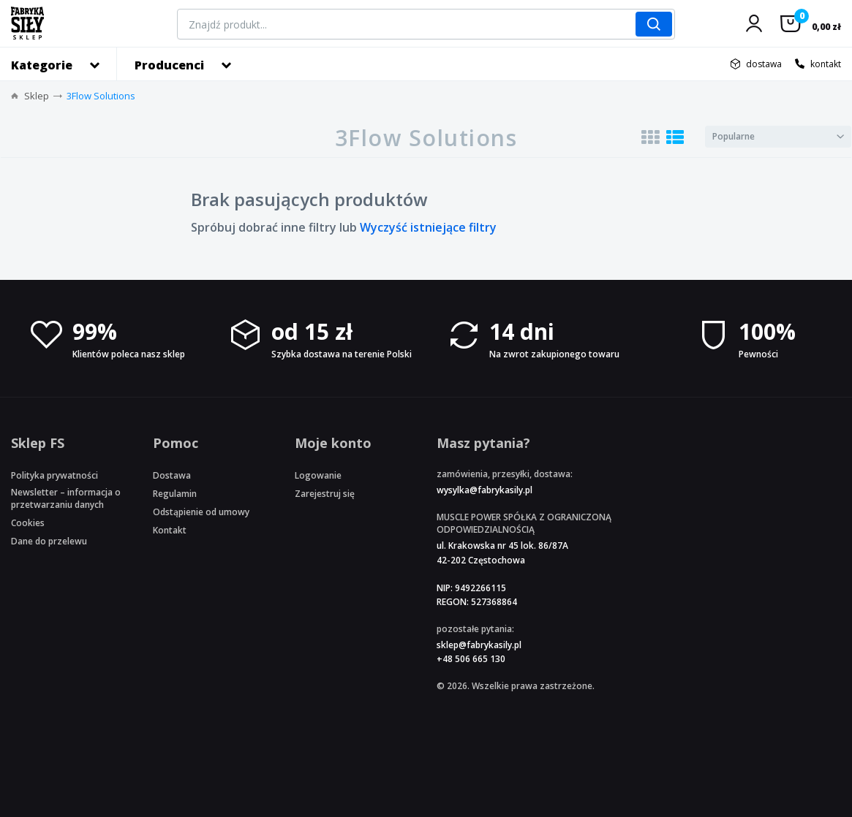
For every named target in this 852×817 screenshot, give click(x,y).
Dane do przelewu (49, 541)
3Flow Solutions (101, 95)
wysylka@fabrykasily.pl (484, 490)
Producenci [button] (169, 65)
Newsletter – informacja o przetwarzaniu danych (66, 498)
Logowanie (318, 475)
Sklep (36, 95)
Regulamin (175, 493)
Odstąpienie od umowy (201, 512)
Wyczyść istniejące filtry (428, 227)
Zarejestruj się (325, 493)
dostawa (764, 64)
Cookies (28, 523)
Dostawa (172, 475)
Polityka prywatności (54, 475)
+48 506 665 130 (471, 659)
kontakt (825, 64)
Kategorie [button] (41, 65)
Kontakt (169, 530)
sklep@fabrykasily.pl (479, 645)
